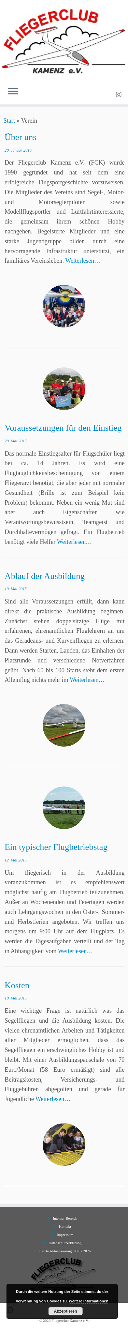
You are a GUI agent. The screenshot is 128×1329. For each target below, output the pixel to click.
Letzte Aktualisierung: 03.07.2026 (64, 1251)
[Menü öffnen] (13, 92)
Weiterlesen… (82, 260)
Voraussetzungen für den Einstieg (63, 428)
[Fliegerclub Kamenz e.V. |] (64, 40)
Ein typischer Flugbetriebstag (56, 847)
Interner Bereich (65, 1218)
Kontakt (65, 1226)
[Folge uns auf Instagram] (120, 94)
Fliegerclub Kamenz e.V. (70, 1320)
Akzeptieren (65, 1311)
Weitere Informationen (89, 1301)
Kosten (17, 985)
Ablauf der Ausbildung (45, 576)
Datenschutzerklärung (65, 1243)
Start (9, 120)
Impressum (65, 1235)
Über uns (21, 137)
